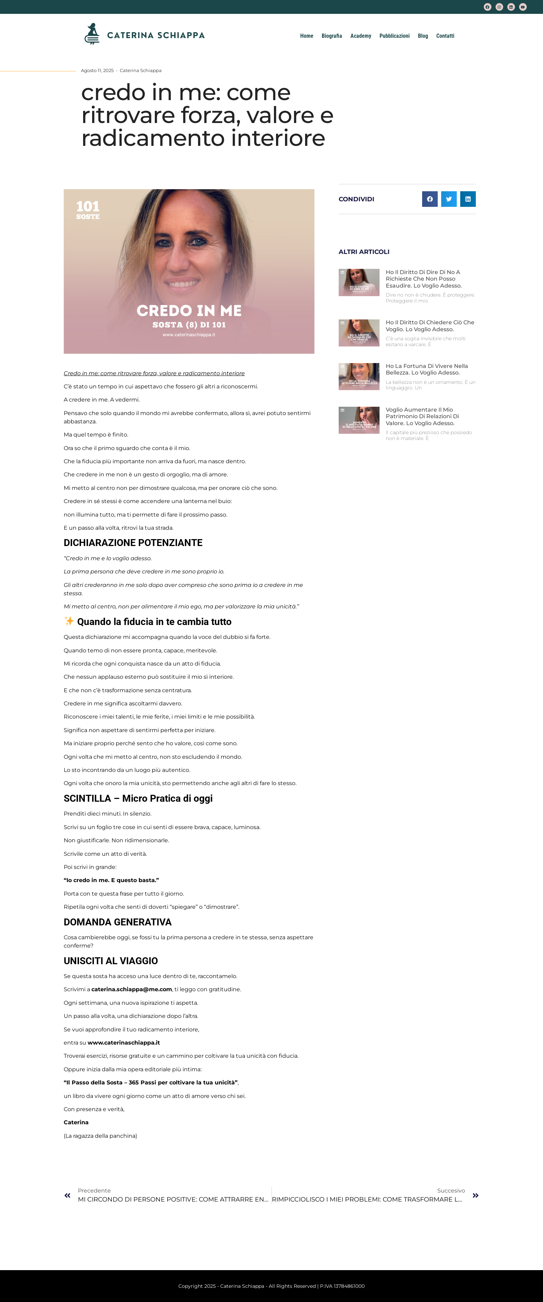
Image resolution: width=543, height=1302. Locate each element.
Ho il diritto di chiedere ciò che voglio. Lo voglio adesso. (430, 325)
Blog (423, 36)
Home (306, 36)
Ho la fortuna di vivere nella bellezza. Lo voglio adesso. (427, 369)
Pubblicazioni (395, 36)
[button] (430, 199)
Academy (360, 36)
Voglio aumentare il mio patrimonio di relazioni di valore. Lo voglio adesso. (422, 416)
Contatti (445, 36)
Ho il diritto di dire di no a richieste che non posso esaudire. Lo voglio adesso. (424, 279)
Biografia (332, 36)
